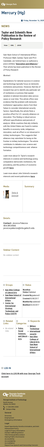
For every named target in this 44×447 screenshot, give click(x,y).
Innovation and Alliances (26, 64)
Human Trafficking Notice (14, 433)
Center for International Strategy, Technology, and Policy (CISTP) (11, 308)
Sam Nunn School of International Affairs (13, 298)
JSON (19, 45)
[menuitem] (22, 416)
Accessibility (9, 439)
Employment (9, 418)
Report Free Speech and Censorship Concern (21, 445)
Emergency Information (13, 420)
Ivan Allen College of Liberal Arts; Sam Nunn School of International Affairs (35, 345)
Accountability (10, 441)
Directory (8, 416)
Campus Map (10, 409)
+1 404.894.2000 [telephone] (12, 407)
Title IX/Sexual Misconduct (15, 435)
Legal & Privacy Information (15, 431)
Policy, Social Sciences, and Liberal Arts (22, 333)
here (11, 168)
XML (12, 45)
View (6, 45)
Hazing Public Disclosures (14, 437)
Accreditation (10, 443)
